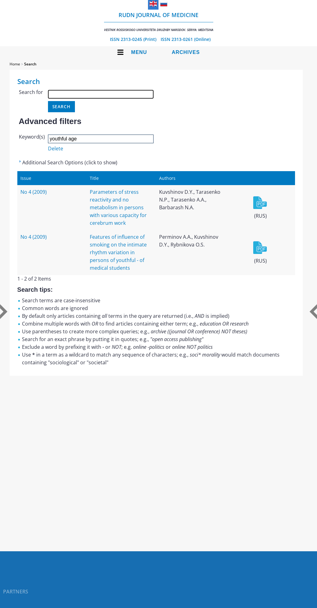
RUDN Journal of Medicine (158, 21)
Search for (31, 92)
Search (30, 64)
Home (15, 64)
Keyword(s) (32, 136)
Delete (55, 148)
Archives (186, 52)
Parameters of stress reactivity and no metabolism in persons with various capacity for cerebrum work (118, 207)
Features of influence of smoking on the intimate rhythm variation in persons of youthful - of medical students (118, 252)
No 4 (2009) (33, 192)
